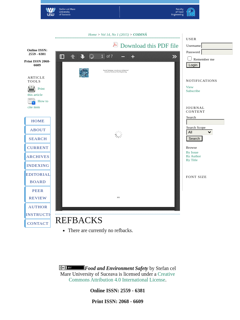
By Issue (192, 152)
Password (193, 52)
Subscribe (193, 91)
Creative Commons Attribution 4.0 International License (122, 276)
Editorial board (38, 178)
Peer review (38, 194)
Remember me (204, 59)
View (190, 87)
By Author (193, 156)
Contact (37, 223)
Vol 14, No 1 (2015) (115, 34)
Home (38, 120)
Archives (38, 156)
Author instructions (38, 210)
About (38, 129)
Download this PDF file (149, 45)
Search (38, 138)
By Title (191, 160)
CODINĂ (140, 34)
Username (193, 45)
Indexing (37, 165)
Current (37, 147)
